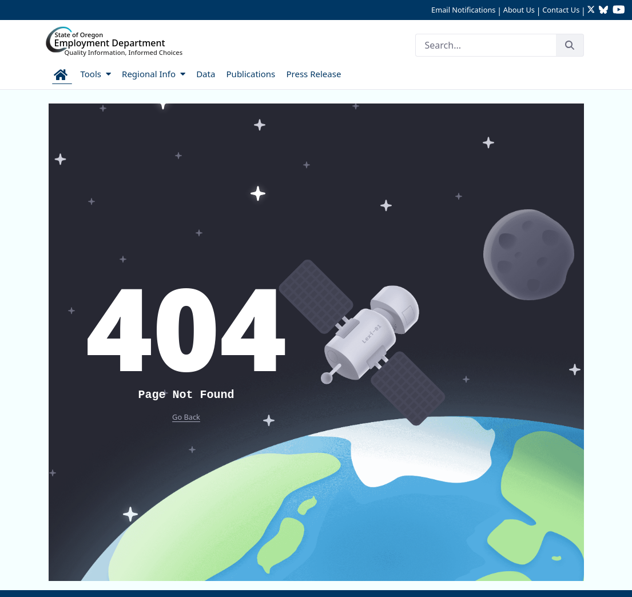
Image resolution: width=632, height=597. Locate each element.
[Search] (485, 45)
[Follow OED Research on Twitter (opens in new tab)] (592, 11)
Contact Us (560, 10)
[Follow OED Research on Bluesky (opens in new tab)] (603, 11)
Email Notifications (463, 10)
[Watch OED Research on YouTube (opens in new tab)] (618, 11)
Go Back (186, 417)
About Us (519, 10)
